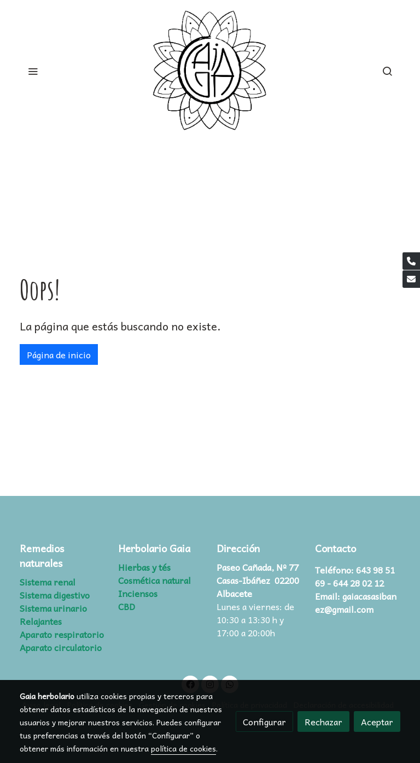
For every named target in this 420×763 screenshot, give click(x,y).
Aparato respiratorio (62, 634)
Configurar (264, 721)
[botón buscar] (387, 71)
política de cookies (183, 748)
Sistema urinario (53, 608)
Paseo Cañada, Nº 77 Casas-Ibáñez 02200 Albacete (258, 580)
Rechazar (323, 721)
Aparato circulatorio (61, 647)
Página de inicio (59, 354)
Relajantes (41, 621)
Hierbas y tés (144, 567)
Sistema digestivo (55, 595)
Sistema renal (47, 582)
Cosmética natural (154, 580)
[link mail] (411, 279)
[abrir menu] (33, 71)
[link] (210, 71)
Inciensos (138, 593)
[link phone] (411, 261)
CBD (126, 606)
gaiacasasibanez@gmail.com (355, 602)
